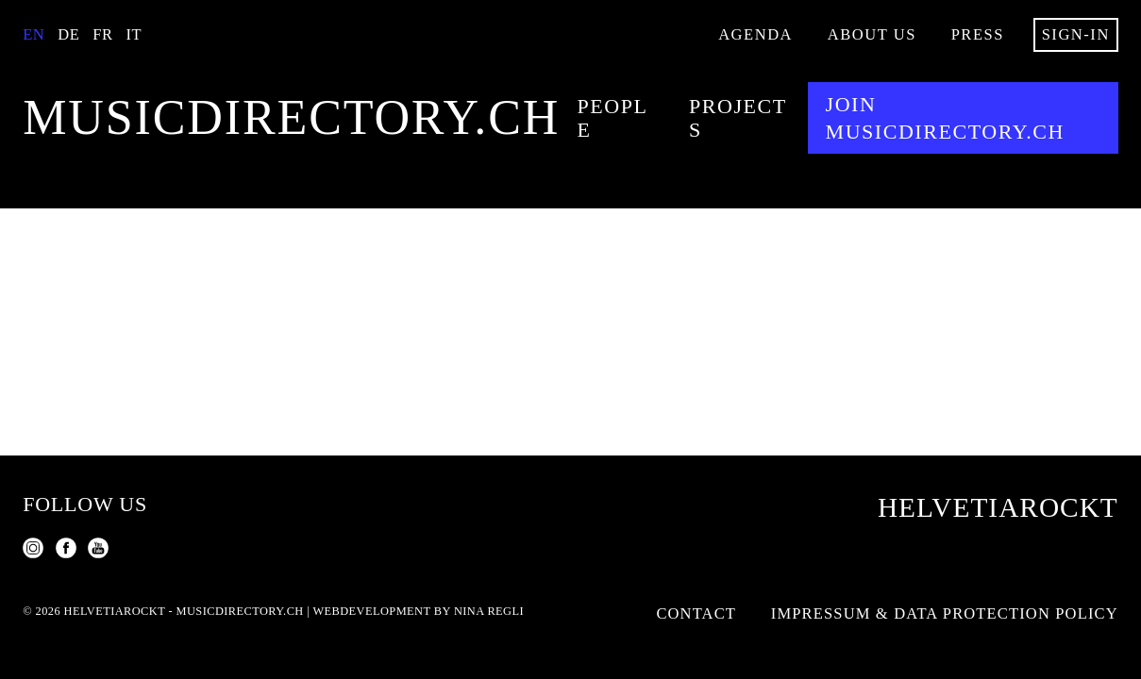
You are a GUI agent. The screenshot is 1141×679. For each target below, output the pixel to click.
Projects (738, 117)
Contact (696, 613)
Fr (102, 34)
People (613, 117)
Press (977, 34)
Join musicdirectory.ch (945, 117)
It (134, 34)
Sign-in (1076, 34)
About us (872, 34)
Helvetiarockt (998, 507)
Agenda (755, 34)
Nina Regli (489, 611)
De (68, 34)
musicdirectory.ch (291, 117)
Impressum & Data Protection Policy (944, 613)
